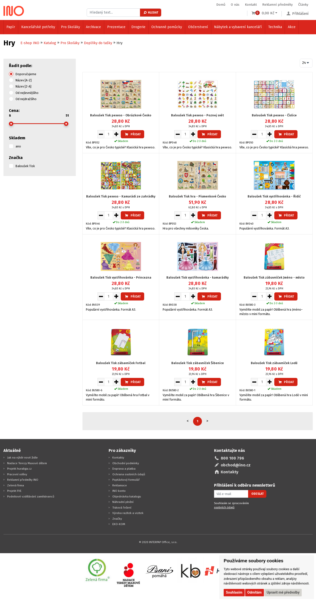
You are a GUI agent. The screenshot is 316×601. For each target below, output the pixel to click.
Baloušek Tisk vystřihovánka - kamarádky (197, 277)
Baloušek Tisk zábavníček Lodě (274, 363)
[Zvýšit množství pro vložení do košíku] (116, 134)
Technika (275, 27)
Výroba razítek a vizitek (127, 513)
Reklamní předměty (277, 4)
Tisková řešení (121, 507)
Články (303, 4)
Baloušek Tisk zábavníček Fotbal (120, 363)
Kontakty (118, 457)
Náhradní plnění (123, 502)
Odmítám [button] (254, 592)
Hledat (150, 12)
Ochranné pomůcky (166, 27)
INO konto (119, 491)
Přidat (132, 134)
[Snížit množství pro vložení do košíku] (101, 134)
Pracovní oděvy (17, 474)
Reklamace (119, 485)
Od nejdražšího (26, 99)
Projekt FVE (14, 491)
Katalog (50, 43)
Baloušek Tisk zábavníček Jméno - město (274, 277)
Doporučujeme (26, 74)
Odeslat (257, 493)
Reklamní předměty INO (22, 479)
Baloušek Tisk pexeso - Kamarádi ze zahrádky (120, 196)
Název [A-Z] (24, 80)
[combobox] (306, 63)
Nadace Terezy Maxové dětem (27, 463)
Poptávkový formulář (126, 479)
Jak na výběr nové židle (22, 457)
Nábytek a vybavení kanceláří (238, 27)
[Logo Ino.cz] (13, 11)
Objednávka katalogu (126, 496)
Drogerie (138, 27)
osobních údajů (224, 507)
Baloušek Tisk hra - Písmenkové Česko (197, 196)
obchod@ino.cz (236, 465)
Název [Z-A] (23, 86)
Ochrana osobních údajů (128, 474)
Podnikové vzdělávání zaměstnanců (30, 496)
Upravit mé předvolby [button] (283, 592)
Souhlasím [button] (234, 592)
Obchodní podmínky (125, 463)
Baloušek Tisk (25, 166)
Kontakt (251, 4)
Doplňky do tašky (98, 43)
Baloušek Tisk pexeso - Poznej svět (197, 115)
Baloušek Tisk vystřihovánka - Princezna (120, 277)
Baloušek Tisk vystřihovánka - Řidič (274, 196)
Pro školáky (70, 27)
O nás (235, 4)
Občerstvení (198, 27)
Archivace (93, 27)
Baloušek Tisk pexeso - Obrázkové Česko (120, 115)
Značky (117, 518)
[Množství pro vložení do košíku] (108, 134)
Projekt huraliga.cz (19, 468)
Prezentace (116, 27)
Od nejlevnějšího (27, 93)
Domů (220, 4)
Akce (292, 27)
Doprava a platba (124, 468)
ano (18, 146)
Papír (10, 27)
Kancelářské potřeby (38, 27)
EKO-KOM (118, 524)
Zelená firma (15, 485)
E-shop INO (29, 43)
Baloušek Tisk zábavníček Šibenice (197, 363)
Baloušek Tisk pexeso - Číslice (274, 115)
